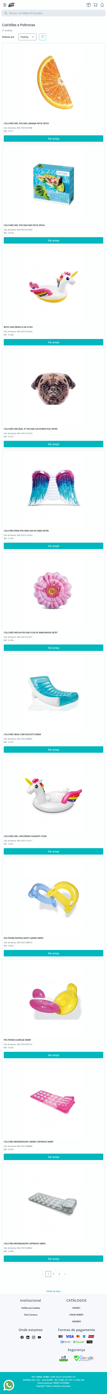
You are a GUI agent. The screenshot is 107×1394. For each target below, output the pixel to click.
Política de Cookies (30, 1308)
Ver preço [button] (53, 139)
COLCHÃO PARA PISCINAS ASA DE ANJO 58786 (26, 530)
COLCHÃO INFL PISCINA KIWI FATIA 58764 (24, 225)
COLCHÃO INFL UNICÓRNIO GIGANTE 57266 (25, 836)
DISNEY (76, 1308)
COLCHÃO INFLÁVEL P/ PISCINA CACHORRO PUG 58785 (30, 428)
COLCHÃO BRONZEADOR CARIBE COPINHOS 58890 (28, 1141)
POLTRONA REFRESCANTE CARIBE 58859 (23, 938)
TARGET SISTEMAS (61, 1383)
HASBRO (76, 1321)
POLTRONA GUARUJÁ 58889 (17, 1039)
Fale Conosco (30, 1314)
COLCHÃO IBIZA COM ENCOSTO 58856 (22, 734)
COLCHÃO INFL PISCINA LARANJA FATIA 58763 (26, 123)
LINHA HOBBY (76, 1314)
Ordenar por (8, 37)
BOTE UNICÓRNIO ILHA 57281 (18, 327)
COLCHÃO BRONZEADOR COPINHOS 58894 (24, 1243)
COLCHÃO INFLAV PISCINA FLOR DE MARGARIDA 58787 (31, 632)
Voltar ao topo (53, 1291)
